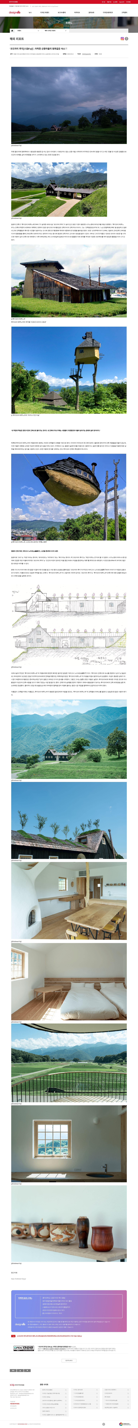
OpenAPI (121, 2)
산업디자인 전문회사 (110, 1389)
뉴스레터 (115, 2)
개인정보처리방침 (14, 1403)
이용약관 (12, 1401)
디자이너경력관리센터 (80, 1407)
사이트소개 (13, 1408)
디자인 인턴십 (46, 1397)
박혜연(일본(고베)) (25, 1298)
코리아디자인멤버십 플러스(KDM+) (52, 1400)
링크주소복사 (69, 1360)
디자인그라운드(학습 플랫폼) (50, 1404)
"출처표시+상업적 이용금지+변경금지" (54, 1348)
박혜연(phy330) (86, 54)
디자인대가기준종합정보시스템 (82, 1404)
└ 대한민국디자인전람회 (111, 1404)
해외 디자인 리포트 (50, 30)
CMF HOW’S (46, 1411)
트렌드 (19, 30)
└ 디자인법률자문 (78, 1393)
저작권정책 (13, 1406)
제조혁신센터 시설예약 (111, 1407)
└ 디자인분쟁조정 (78, 1397)
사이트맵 (128, 2)
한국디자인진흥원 (13, 2)
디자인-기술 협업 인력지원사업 (51, 1393)
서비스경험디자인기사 (48, 1407)
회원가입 (109, 2)
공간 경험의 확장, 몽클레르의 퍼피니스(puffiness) (45, 6)
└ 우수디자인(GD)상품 (111, 1400)
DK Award (107, 1397)
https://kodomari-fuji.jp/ (18, 1279)
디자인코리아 (108, 1393)
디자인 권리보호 (78, 1389)
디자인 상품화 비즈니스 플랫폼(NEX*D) (53, 1414)
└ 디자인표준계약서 (79, 1400)
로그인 (103, 2)
